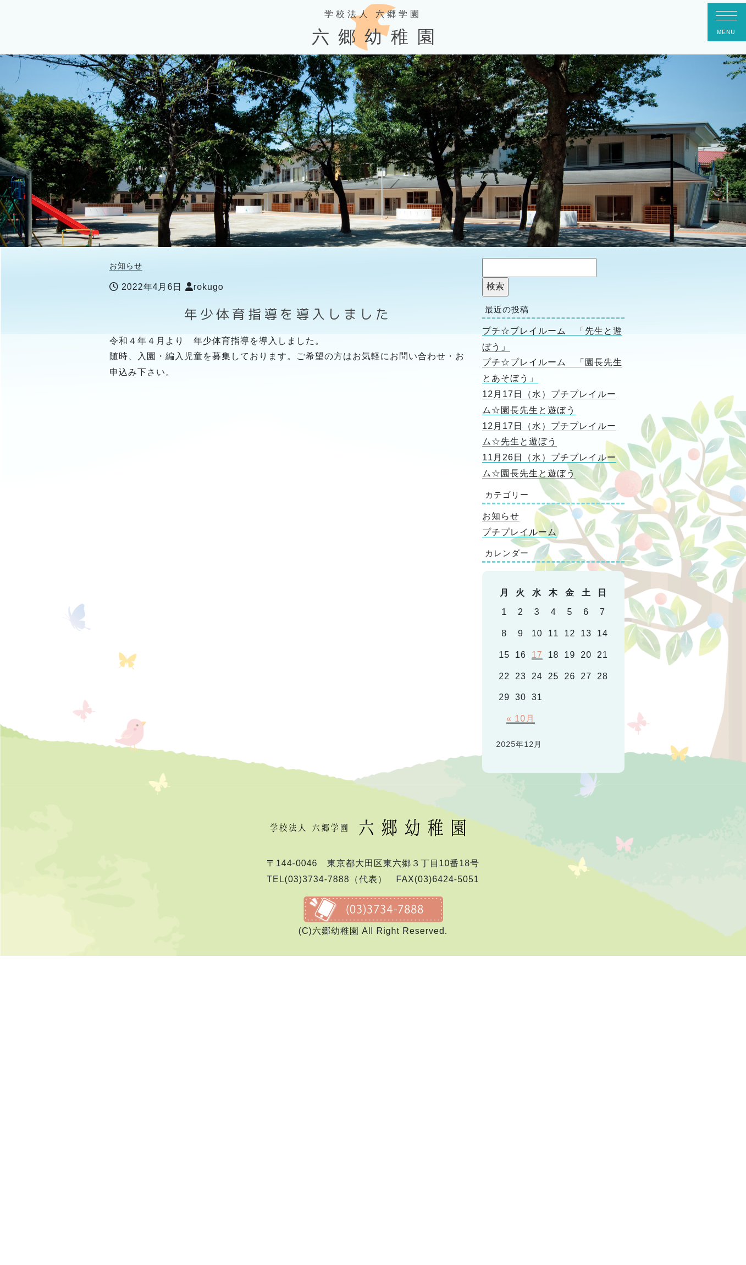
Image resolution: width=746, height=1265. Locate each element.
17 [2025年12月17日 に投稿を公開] (537, 654)
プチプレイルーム (519, 532)
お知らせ (125, 265)
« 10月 (520, 718)
